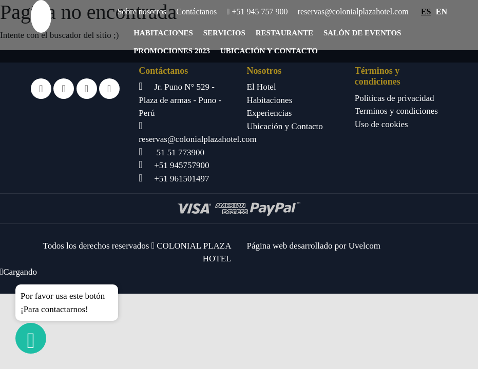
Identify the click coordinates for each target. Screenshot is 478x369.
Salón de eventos (362, 33)
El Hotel (261, 87)
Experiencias (269, 113)
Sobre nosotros (141, 11)
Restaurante (284, 33)
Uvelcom (364, 246)
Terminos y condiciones (396, 111)
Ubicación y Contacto (269, 51)
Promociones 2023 (171, 51)
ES (426, 11)
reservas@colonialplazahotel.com (353, 11)
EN (441, 11)
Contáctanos (196, 11)
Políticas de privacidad (394, 98)
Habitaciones (163, 33)
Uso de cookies (381, 124)
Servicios (224, 33)
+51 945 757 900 (257, 11)
